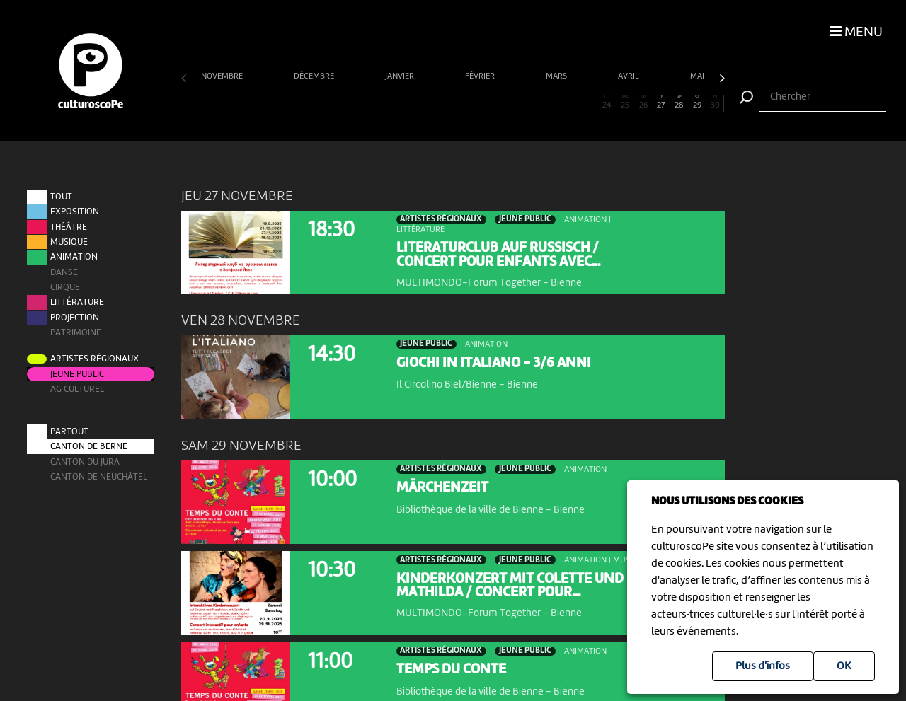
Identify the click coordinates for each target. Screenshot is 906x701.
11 (371, 102)
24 (607, 102)
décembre (315, 76)
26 (643, 102)
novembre (223, 76)
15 (444, 102)
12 (390, 102)
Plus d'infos (762, 666)
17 (480, 102)
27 (661, 102)
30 (715, 102)
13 (407, 102)
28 (679, 102)
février (481, 76)
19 (516, 102)
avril (629, 76)
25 (625, 102)
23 (588, 102)
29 (697, 102)
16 (462, 102)
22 (571, 102)
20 (535, 102)
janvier (400, 76)
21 (552, 102)
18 (498, 102)
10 (353, 102)
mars (557, 76)
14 (426, 102)
